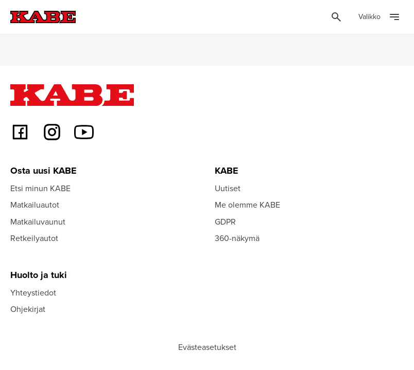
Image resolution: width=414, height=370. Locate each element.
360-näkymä (237, 238)
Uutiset (227, 188)
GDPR (225, 221)
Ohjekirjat (27, 308)
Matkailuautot (34, 204)
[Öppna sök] (336, 17)
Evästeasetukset (207, 347)
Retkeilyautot (34, 238)
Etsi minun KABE (40, 188)
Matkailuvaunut (37, 221)
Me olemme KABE (247, 204)
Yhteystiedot (33, 292)
